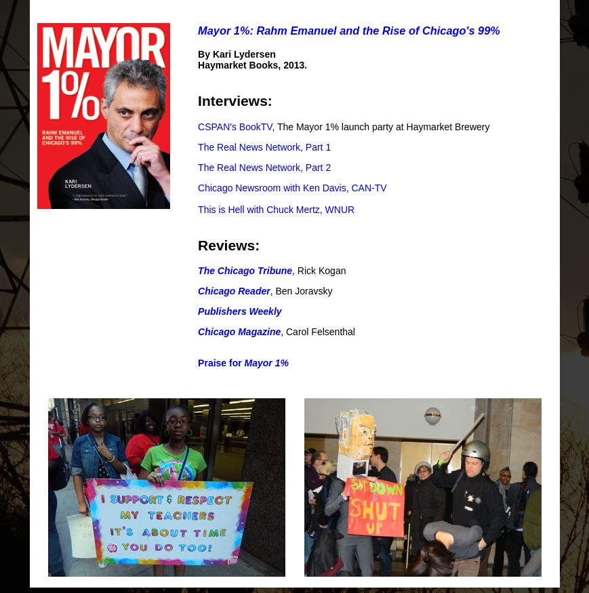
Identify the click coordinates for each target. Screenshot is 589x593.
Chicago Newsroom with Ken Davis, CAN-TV (292, 188)
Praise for (243, 363)
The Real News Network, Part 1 (264, 147)
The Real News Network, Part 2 (264, 167)
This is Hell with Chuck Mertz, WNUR (276, 209)
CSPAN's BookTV (235, 126)
